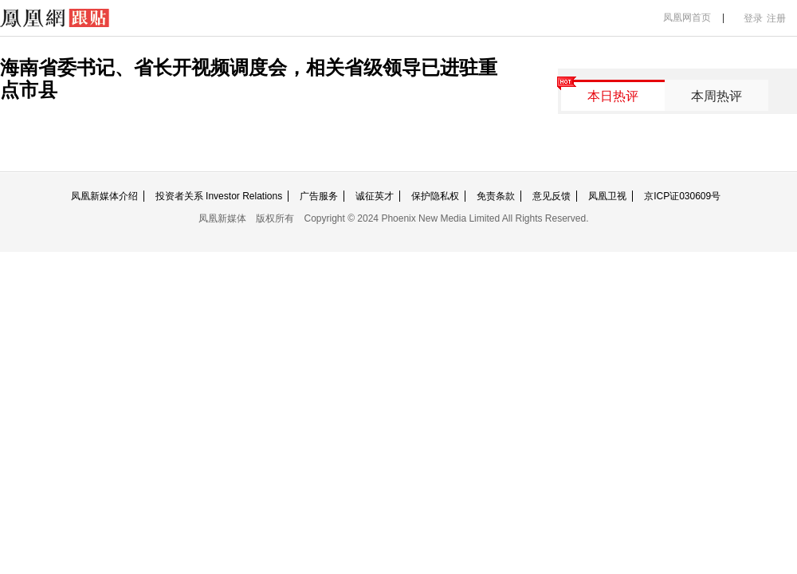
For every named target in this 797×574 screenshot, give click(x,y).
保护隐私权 (435, 196)
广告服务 (319, 196)
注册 (776, 18)
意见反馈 (551, 196)
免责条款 (496, 196)
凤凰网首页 (687, 17)
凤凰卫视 (607, 196)
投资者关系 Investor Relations (218, 196)
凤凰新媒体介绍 (104, 196)
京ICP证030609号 (682, 196)
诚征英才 (374, 196)
